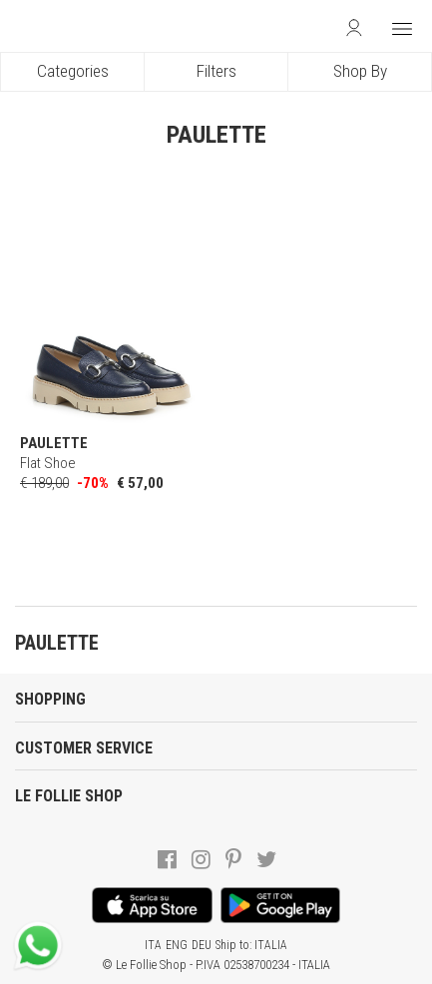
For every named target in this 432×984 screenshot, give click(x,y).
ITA (153, 945)
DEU (202, 945)
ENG (177, 945)
